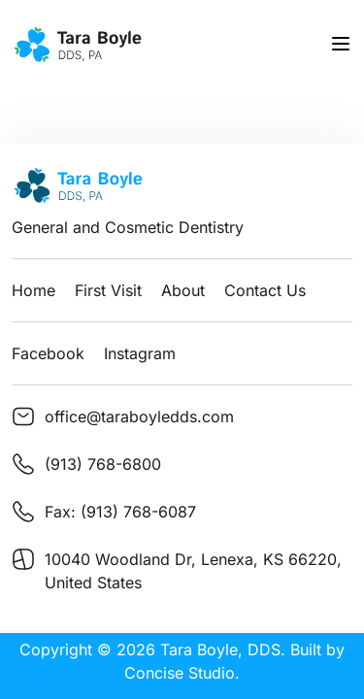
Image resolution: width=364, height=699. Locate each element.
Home (33, 290)
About (183, 290)
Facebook (48, 353)
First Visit (108, 290)
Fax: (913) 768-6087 (120, 511)
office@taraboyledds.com (139, 416)
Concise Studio (179, 672)
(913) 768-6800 (103, 464)
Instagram (140, 353)
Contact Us (265, 290)
